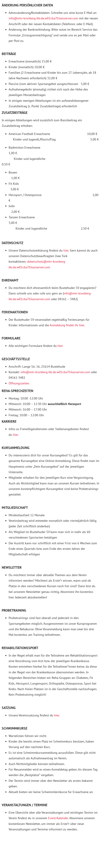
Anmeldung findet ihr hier (67, 325)
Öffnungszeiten (19, 383)
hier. (66, 250)
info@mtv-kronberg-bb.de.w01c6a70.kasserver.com (43, 18)
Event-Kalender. (58, 818)
